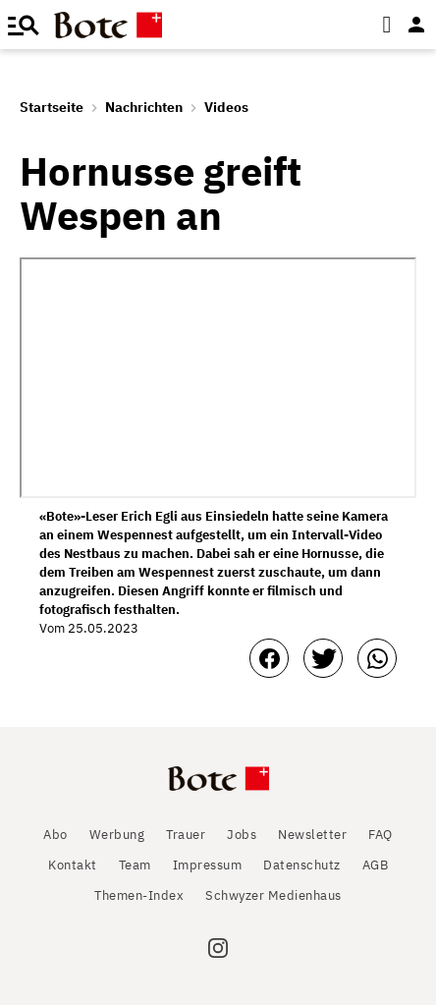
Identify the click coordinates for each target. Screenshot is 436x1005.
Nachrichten (144, 107)
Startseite (51, 107)
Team (135, 865)
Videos (226, 107)
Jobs (241, 834)
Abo (55, 834)
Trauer (185, 834)
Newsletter (312, 834)
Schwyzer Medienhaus (273, 895)
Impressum (208, 865)
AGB (375, 865)
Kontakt (72, 865)
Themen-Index (139, 895)
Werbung (117, 834)
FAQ (380, 834)
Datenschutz (302, 865)
